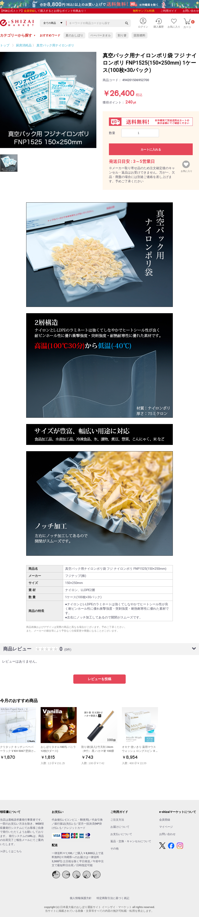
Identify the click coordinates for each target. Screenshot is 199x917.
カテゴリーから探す (18, 35)
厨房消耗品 (24, 45)
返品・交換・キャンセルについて (130, 841)
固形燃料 (139, 35)
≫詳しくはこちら (11, 851)
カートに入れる (151, 149)
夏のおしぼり (74, 35)
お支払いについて (121, 834)
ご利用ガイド (168, 10)
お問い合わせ (191, 10)
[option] (48, 100)
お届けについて (119, 826)
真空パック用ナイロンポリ (55, 45)
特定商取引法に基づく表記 (113, 898)
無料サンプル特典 (144, 10)
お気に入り (186, 170)
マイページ (166, 826)
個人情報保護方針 (81, 898)
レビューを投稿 (99, 679)
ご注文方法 (117, 819)
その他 (114, 848)
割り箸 (122, 35)
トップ (4, 45)
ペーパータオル (100, 35)
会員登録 (29, 10)
